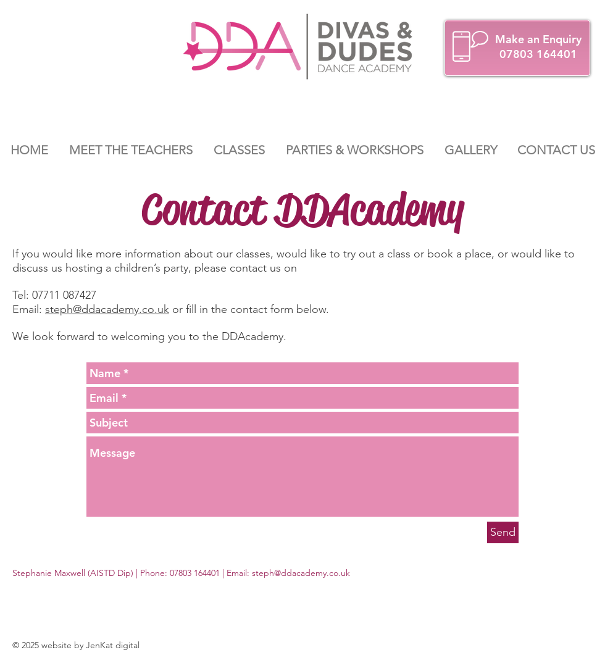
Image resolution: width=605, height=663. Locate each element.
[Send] (503, 532)
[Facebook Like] (542, 573)
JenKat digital (113, 645)
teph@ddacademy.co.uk (303, 572)
